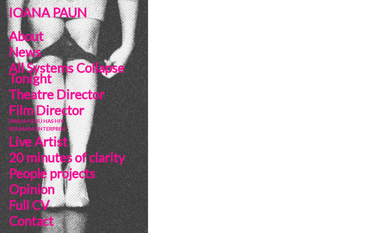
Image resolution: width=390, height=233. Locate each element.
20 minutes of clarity (67, 157)
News (25, 52)
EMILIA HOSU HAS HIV (36, 121)
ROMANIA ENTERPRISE (37, 129)
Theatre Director (56, 94)
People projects (52, 173)
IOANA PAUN (48, 12)
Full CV (29, 205)
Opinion (31, 189)
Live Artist (38, 142)
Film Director (46, 110)
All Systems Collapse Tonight (66, 73)
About (26, 36)
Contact (31, 221)
